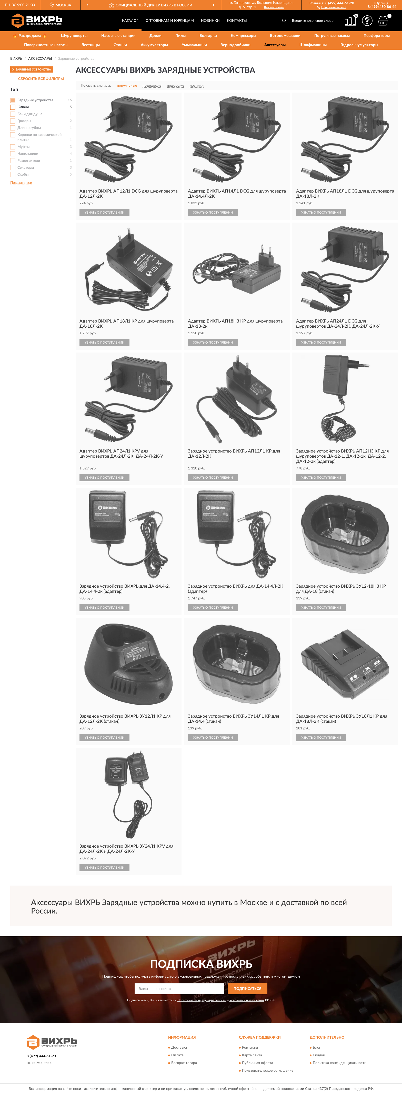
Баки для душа (29, 114)
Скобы (22, 174)
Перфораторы (377, 36)
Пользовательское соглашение (267, 1070)
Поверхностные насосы (45, 45)
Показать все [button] (21, 183)
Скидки (319, 1055)
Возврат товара (184, 1063)
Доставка (179, 1047)
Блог (317, 1047)
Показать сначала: (96, 85)
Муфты (23, 147)
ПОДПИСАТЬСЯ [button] (248, 989)
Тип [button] (14, 89)
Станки (120, 45)
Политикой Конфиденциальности (201, 1000)
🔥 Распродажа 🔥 (30, 36)
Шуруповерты (74, 36)
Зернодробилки (235, 45)
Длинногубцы (29, 128)
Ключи (23, 107)
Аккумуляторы (154, 45)
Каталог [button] (130, 21)
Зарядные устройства (35, 100)
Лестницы (90, 45)
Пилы (180, 36)
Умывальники (194, 45)
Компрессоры (243, 36)
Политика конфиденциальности (339, 1063)
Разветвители (28, 161)
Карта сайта (252, 1055)
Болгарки (208, 36)
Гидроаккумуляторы (359, 45)
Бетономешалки (285, 36)
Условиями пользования (246, 1000)
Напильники (27, 154)
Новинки (210, 21)
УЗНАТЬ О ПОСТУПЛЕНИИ (104, 212)
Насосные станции (118, 36)
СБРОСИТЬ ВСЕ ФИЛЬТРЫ (41, 79)
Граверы (24, 121)
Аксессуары (275, 45)
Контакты (237, 21)
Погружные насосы (332, 36)
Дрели (155, 36)
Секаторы (25, 167)
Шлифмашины (313, 45)
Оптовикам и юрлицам (170, 21)
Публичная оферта (257, 1063)
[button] (331, 6)
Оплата (177, 1055)
